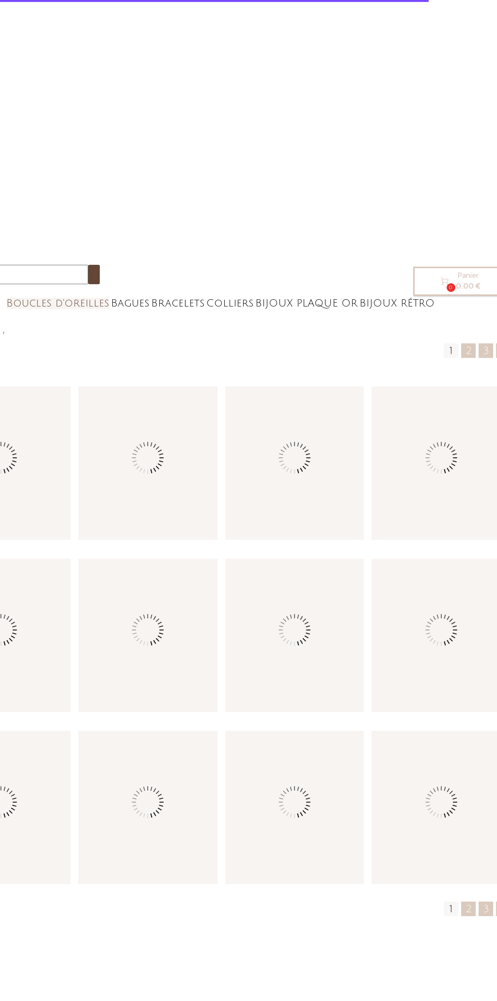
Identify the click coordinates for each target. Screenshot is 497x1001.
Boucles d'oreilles (57, 303)
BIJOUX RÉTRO (397, 303)
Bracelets (177, 303)
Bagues (130, 303)
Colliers (229, 303)
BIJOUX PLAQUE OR (306, 303)
